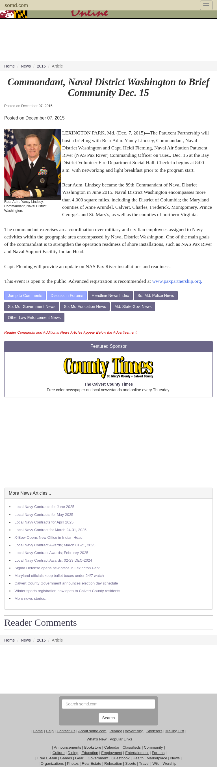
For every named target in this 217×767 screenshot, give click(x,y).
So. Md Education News (85, 306)
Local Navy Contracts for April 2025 (43, 522)
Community (153, 747)
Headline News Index (110, 295)
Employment (111, 753)
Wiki (156, 763)
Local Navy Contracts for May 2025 (43, 514)
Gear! (79, 758)
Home (38, 731)
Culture (59, 753)
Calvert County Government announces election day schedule (66, 583)
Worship (170, 763)
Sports (130, 763)
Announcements (67, 747)
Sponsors (154, 731)
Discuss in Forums (67, 295)
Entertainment (137, 753)
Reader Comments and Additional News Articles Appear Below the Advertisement (70, 332)
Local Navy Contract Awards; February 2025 (51, 553)
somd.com (16, 5)
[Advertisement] (108, 442)
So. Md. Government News (31, 306)
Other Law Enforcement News (34, 317)
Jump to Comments (25, 295)
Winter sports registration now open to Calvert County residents (67, 591)
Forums (158, 753)
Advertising (134, 731)
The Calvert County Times (108, 384)
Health (138, 758)
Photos (73, 763)
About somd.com (92, 731)
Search (108, 718)
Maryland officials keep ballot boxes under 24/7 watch (59, 575)
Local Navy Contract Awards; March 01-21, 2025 (54, 545)
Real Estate (91, 763)
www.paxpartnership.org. (177, 281)
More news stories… (31, 598)
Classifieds (132, 747)
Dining (73, 753)
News (174, 758)
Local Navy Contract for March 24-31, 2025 (50, 530)
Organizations (52, 763)
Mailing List (174, 731)
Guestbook (120, 758)
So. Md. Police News (155, 295)
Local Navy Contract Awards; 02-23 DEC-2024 (53, 560)
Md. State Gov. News (132, 306)
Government (98, 758)
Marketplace (157, 758)
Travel (144, 763)
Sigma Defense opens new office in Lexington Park (56, 568)
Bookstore (92, 747)
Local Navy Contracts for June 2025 (44, 507)
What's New (96, 739)
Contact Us (66, 731)
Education (89, 753)
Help (49, 731)
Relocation (113, 763)
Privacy (116, 731)
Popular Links (121, 739)
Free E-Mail (47, 758)
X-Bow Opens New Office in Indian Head (48, 537)
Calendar (112, 747)
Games (66, 758)
